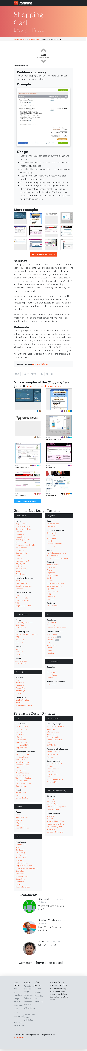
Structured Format (23, 526)
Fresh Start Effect (22, 828)
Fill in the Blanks (21, 542)
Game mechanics (53, 718)
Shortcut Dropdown (54, 544)
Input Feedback (21, 548)
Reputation (20, 871)
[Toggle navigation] (70, 3)
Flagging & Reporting (23, 606)
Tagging (49, 570)
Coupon (50, 670)
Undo (18, 571)
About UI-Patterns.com (19, 1023)
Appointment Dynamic (55, 779)
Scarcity (19, 795)
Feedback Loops (22, 817)
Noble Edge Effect (23, 887)
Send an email (19, 1016)
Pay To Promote (22, 598)
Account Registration (24, 705)
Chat (49, 642)
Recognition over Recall (56, 824)
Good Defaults (21, 574)
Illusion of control (22, 754)
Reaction (50, 653)
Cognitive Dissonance (24, 866)
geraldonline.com (20, 495)
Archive (50, 594)
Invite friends (52, 645)
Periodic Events (53, 737)
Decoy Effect (21, 734)
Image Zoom (20, 654)
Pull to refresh (52, 606)
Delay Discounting (22, 762)
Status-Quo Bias (22, 726)
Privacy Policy (19, 1037)
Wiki (17, 603)
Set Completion (22, 757)
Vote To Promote (22, 600)
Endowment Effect (23, 745)
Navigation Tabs (53, 524)
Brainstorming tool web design (30, 989)
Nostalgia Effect (22, 876)
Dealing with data (22, 614)
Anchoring (50, 818)
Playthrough (20, 683)
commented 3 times (40, 364)
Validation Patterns (28, 1002)
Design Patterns (20, 39)
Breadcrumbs (52, 533)
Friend (49, 648)
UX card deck (29, 1008)
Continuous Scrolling (54, 586)
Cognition (19, 718)
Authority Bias (21, 845)
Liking (18, 847)
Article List (51, 567)
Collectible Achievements (57, 628)
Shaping (50, 757)
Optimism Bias (21, 729)
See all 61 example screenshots (43, 254)
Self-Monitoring (53, 745)
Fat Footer (51, 536)
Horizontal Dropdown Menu (57, 558)
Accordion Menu (53, 555)
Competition (20, 879)
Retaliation (20, 850)
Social (49, 614)
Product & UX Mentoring (38, 998)
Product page (52, 675)
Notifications (51, 538)
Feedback (19, 806)
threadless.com (51, 495)
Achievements (52, 774)
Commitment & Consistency (26, 868)
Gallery (18, 649)
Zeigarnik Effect (53, 809)
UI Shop (37, 988)
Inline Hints (20, 685)
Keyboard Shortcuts (23, 529)
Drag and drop (21, 524)
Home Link (51, 546)
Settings (19, 566)
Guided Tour (20, 688)
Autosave (19, 555)
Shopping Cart (52, 677)
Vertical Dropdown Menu (56, 553)
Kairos (18, 815)
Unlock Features (53, 769)
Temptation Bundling (23, 778)
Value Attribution (22, 773)
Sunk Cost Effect (22, 742)
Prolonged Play (52, 782)
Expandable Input (22, 561)
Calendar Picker (22, 553)
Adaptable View (53, 565)
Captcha (19, 532)
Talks (16, 1009)
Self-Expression (21, 855)
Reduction (51, 801)
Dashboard (20, 640)
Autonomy (20, 881)
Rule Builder (20, 534)
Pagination (51, 573)
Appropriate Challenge (55, 726)
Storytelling (51, 729)
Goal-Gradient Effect (55, 763)
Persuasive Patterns (28, 996)
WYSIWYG (20, 550)
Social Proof (20, 860)
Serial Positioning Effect (56, 821)
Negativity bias (21, 748)
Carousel (50, 581)
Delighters (51, 771)
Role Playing (20, 852)
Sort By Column (21, 628)
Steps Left (19, 589)
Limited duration (22, 798)
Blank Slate (20, 693)
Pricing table (51, 672)
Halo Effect (20, 874)
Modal (49, 541)
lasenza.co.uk (50, 467)
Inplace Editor (21, 537)
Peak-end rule (21, 775)
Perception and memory (56, 791)
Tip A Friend (51, 684)
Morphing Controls (23, 540)
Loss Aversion (21, 740)
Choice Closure (21, 786)
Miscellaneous (34, 39)
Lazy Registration (22, 700)
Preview (19, 558)
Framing (19, 732)
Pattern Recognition (54, 826)
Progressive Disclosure (55, 583)
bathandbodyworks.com (53, 439)
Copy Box (19, 642)
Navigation (51, 516)
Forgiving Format (22, 563)
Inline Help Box (21, 583)
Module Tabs (52, 526)
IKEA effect (20, 737)
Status (18, 884)
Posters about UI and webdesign (29, 1017)
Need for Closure (22, 765)
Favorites (50, 599)
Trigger (18, 822)
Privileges (50, 766)
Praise (49, 777)
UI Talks (37, 992)
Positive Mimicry (22, 863)
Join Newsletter (18, 993)
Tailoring (19, 820)
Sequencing (51, 829)
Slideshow (19, 651)
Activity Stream (53, 634)
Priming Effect (21, 770)
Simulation (19, 825)
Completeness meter (24, 586)
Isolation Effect (53, 804)
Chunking (50, 816)
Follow (49, 650)
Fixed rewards (52, 754)
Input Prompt (21, 569)
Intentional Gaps (53, 732)
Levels (49, 742)
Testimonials (51, 625)
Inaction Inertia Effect (24, 783)
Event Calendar (53, 591)
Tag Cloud (50, 589)
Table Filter (20, 625)
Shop (16, 1012)
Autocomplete (21, 661)
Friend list (50, 640)
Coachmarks (20, 680)
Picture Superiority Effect (56, 807)
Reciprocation (21, 858)
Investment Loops (54, 734)
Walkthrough (20, 691)
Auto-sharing (52, 637)
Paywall (18, 703)
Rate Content (21, 595)
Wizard (18, 581)
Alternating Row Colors (24, 622)
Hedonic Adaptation (54, 740)
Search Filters (21, 663)
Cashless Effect (22, 781)
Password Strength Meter (26, 545)
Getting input (21, 516)
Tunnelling (50, 799)
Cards (49, 578)
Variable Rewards (53, 752)
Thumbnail (51, 596)
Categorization (52, 575)
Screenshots (18, 1005)
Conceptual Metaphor (55, 832)
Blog (15, 988)
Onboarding (20, 672)
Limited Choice (21, 792)
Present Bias (20, 759)
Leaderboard (52, 622)
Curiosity (19, 767)
